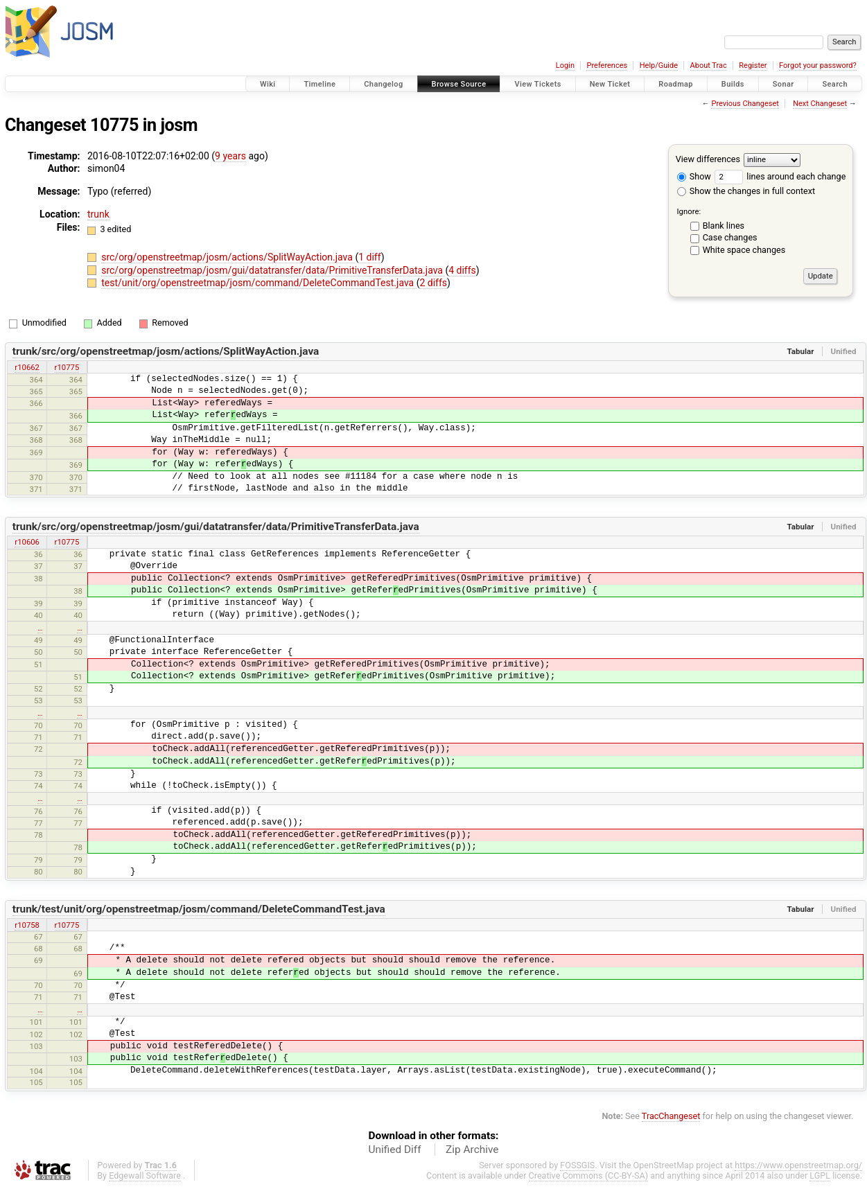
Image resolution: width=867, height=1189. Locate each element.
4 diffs (462, 270)
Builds (732, 84)
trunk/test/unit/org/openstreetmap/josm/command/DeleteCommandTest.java (198, 909)
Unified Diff (395, 1149)
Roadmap (675, 84)
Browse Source (459, 84)
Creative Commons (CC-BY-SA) (589, 1175)
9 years (230, 155)
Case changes (730, 237)
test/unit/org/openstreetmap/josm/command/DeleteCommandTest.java (258, 282)
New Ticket (610, 84)
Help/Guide (659, 65)
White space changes (744, 250)
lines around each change (780, 176)
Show (694, 176)
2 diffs (433, 282)
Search (835, 84)
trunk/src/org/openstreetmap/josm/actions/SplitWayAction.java (165, 351)
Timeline (319, 84)
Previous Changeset (744, 103)
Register (753, 65)
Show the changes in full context (746, 191)
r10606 (27, 542)
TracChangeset (671, 1116)
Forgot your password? (818, 65)
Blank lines (723, 225)
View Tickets (537, 84)
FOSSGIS (577, 1165)
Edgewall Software (145, 1175)
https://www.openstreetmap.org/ (798, 1165)
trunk (98, 214)
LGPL (819, 1175)
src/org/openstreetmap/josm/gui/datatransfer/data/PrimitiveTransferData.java (273, 270)
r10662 (27, 367)
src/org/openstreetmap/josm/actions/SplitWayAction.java (228, 257)
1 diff (369, 257)
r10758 (27, 925)
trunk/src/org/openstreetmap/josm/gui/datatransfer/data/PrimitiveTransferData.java (215, 526)
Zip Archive (472, 1149)
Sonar (783, 84)
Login (565, 65)
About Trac (708, 65)
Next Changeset (820, 103)
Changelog (383, 84)
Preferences (606, 65)
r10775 (67, 367)
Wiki (268, 84)
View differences (708, 159)
